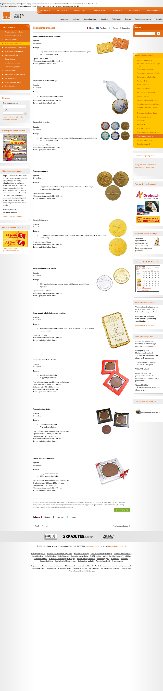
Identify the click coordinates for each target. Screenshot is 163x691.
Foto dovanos (10, 86)
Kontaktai (159, 19)
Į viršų (46, 526)
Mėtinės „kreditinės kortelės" (148, 100)
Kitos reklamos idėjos (13, 82)
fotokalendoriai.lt (153, 10)
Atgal (37, 526)
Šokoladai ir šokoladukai (146, 77)
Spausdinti (126, 28)
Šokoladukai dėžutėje (145, 69)
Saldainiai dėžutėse (144, 128)
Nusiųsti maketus (90, 19)
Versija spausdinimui (120, 526)
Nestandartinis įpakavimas (147, 113)
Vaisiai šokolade (143, 81)
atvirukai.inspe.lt (80, 10)
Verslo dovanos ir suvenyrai (15, 47)
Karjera (128, 19)
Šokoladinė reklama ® (13, 43)
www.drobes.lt (134, 10)
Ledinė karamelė (143, 89)
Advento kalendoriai (144, 140)
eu (101, 546)
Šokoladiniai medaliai (145, 136)
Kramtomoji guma (144, 117)
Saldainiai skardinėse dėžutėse (148, 104)
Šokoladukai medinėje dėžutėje (148, 73)
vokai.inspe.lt (62, 10)
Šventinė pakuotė (143, 144)
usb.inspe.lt (117, 10)
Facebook (103, 28)
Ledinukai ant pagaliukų (146, 92)
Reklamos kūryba (11, 55)
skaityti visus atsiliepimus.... (13, 216)
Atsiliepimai (116, 19)
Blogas (91, 28)
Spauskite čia (140, 245)
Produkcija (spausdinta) (14, 51)
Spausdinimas (10, 59)
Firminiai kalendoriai (13, 36)
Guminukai (141, 121)
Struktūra (104, 19)
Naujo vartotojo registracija (13, 117)
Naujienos (75, 19)
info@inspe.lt (94, 546)
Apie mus (64, 19)
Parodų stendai (10, 71)
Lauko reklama (10, 78)
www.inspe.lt (45, 10)
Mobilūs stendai (11, 40)
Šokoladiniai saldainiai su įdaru (148, 132)
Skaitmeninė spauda (12, 63)
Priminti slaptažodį (10, 119)
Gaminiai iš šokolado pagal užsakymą (62, 559)
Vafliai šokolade (143, 85)
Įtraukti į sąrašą (122, 510)
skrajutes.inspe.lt (100, 10)
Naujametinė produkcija (14, 32)
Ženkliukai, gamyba (12, 67)
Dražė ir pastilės (143, 96)
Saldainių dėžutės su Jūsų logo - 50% (59, 553)
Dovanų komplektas (144, 60)
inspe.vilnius (113, 546)
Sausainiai (141, 125)
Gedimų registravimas (143, 19)
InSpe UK (122, 546)
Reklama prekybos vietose (15, 74)
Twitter (115, 28)
